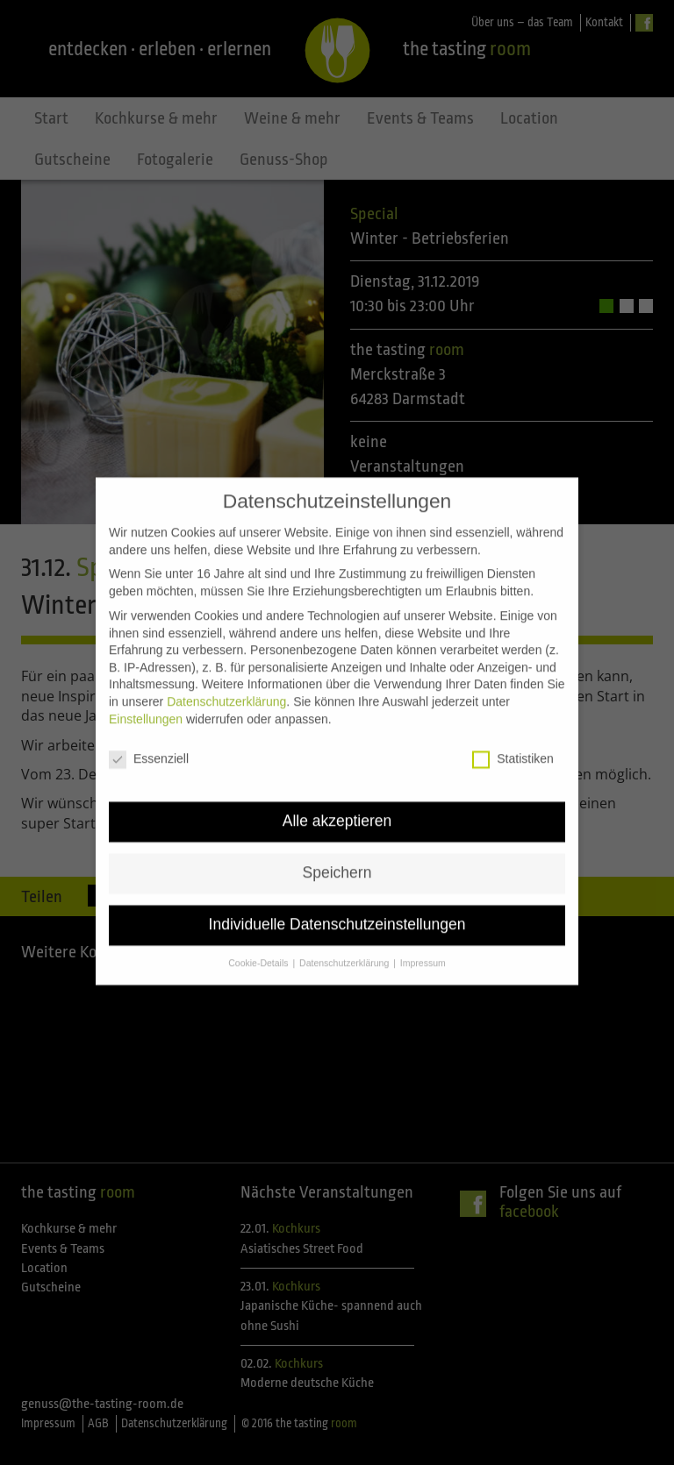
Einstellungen (146, 693)
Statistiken (513, 734)
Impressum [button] (423, 938)
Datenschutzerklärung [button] (345, 938)
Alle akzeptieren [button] (337, 796)
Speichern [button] (337, 848)
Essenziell (149, 734)
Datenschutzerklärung (226, 677)
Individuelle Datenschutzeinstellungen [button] (337, 899)
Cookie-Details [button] (259, 938)
